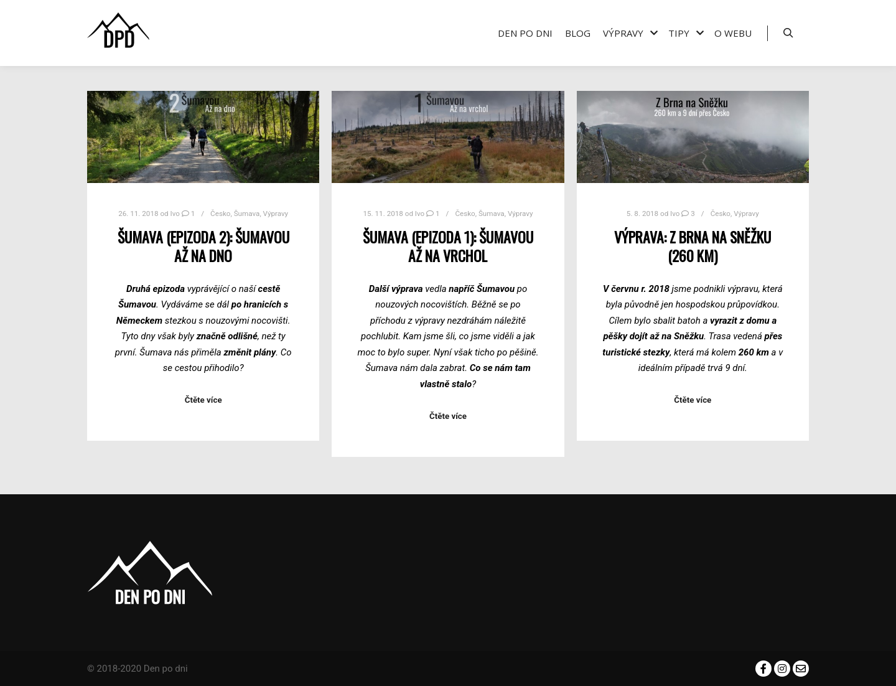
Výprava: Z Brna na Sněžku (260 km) (692, 246)
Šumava (247, 213)
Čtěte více (203, 400)
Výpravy (276, 213)
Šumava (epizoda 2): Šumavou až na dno (203, 246)
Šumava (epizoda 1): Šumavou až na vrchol (448, 246)
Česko (220, 213)
